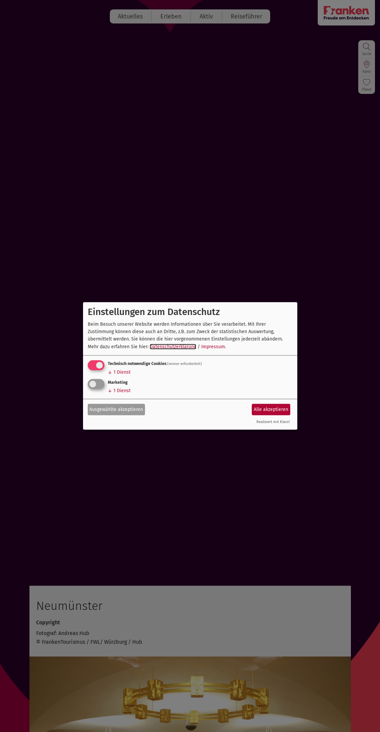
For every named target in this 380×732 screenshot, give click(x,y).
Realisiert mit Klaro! (273, 422)
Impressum (213, 347)
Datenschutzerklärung (173, 347)
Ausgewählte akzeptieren (116, 409)
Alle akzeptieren (271, 409)
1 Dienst (119, 372)
